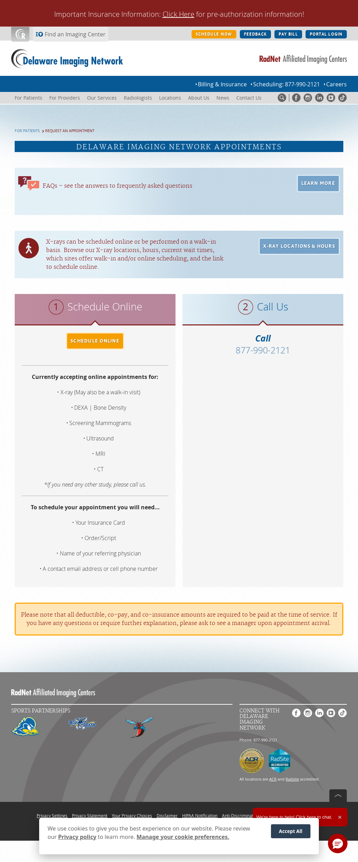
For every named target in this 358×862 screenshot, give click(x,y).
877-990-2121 (263, 350)
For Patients (27, 131)
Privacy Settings (52, 815)
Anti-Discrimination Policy (247, 815)
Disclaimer (167, 815)
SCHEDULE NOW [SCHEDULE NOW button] (214, 34)
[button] (318, 183)
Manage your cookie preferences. (183, 837)
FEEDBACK (255, 34)
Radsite (292, 779)
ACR (273, 779)
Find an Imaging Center (75, 34)
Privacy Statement (89, 815)
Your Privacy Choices (132, 815)
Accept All (290, 831)
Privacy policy (77, 837)
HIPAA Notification (199, 815)
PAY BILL (288, 34)
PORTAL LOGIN (326, 34)
